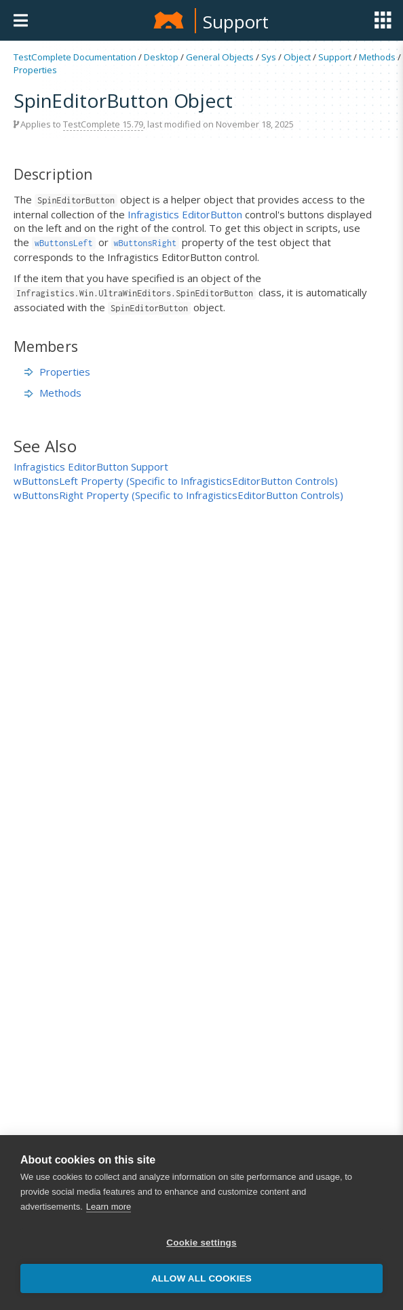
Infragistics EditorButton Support (91, 466)
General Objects (220, 57)
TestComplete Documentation (75, 57)
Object (297, 57)
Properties (35, 70)
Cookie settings (201, 1242)
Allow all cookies (201, 1278)
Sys (268, 57)
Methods (377, 57)
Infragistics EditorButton (185, 214)
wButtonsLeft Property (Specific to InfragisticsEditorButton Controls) (176, 481)
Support (236, 21)
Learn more (108, 1207)
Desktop (161, 57)
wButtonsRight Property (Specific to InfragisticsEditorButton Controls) (178, 495)
